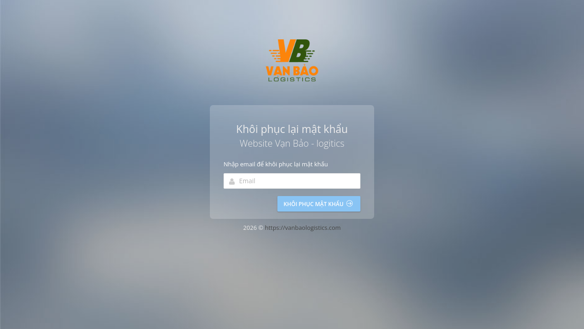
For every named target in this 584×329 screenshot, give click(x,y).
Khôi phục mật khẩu (318, 204)
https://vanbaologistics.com (303, 227)
